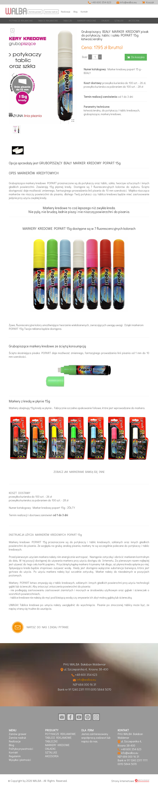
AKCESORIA (134, 20)
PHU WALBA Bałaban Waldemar (84, 664)
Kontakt (86, 11)
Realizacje (66, 11)
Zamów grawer (35, 11)
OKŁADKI (105, 20)
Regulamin (15, 756)
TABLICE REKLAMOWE (48, 20)
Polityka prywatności (21, 749)
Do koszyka (135, 57)
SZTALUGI (118, 20)
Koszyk (148, 2)
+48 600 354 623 (98, 2)
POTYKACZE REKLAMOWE (21, 20)
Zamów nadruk (51, 11)
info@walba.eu (126, 2)
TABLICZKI (67, 20)
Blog (77, 11)
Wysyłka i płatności (20, 760)
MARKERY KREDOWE (86, 20)
